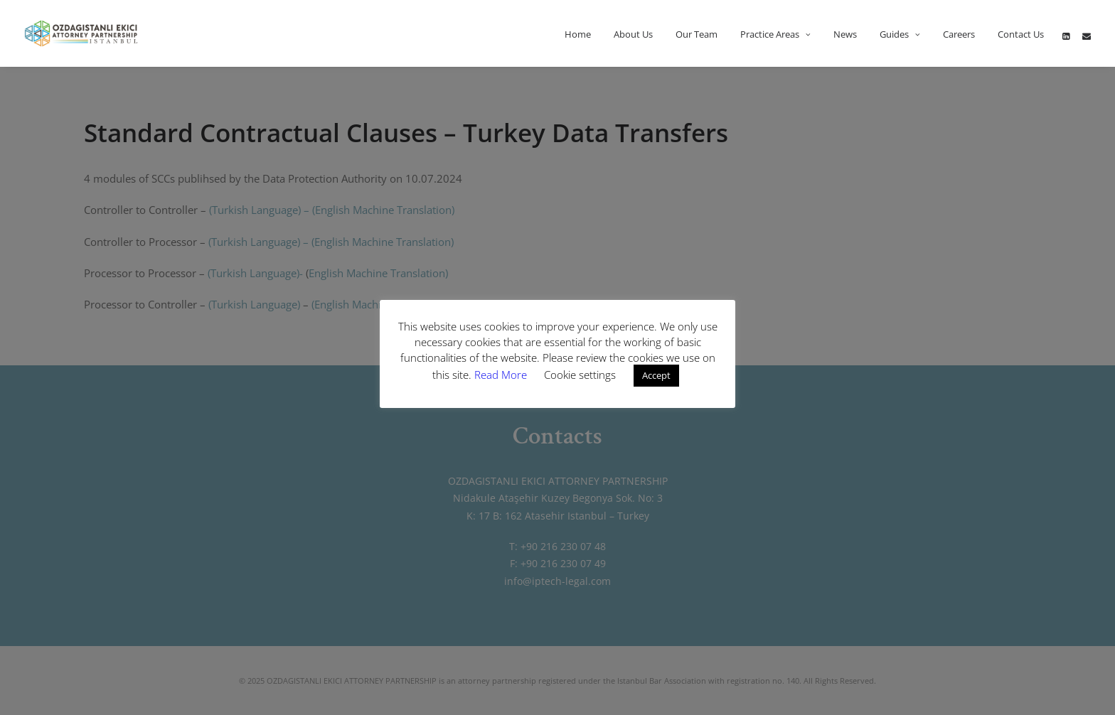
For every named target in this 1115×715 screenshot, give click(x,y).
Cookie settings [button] (580, 374)
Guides (900, 34)
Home (578, 34)
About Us (633, 34)
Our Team (696, 34)
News (845, 34)
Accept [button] (656, 375)
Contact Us (1021, 34)
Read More (502, 374)
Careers (959, 34)
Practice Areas (775, 34)
